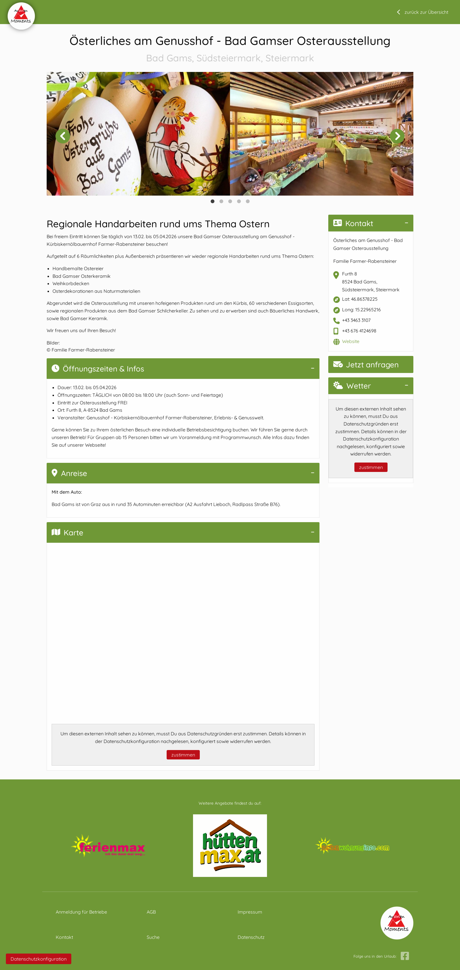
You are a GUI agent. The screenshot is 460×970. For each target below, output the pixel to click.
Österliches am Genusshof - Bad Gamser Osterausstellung (230, 49)
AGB (151, 912)
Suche (153, 937)
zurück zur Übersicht (426, 12)
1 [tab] (212, 201)
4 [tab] (239, 201)
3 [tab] (230, 201)
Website (350, 341)
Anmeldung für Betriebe (81, 912)
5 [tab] (248, 201)
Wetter (352, 386)
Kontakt (353, 223)
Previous (62, 136)
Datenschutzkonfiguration (39, 959)
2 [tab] (221, 201)
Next (397, 136)
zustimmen (183, 755)
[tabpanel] (138, 134)
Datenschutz (251, 937)
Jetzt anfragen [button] (366, 364)
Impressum (250, 912)
